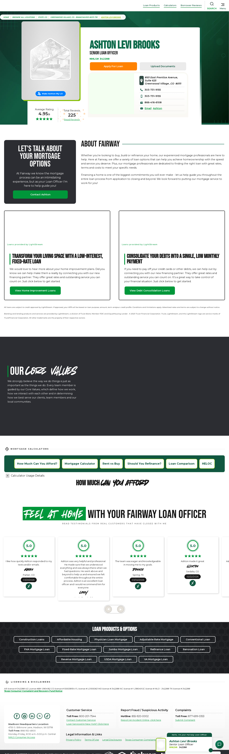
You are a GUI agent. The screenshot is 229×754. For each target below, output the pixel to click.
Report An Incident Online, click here (141, 720)
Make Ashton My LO (52, 93)
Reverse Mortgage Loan (76, 659)
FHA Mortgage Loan (37, 649)
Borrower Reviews (191, 5)
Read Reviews (72, 119)
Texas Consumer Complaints (140, 739)
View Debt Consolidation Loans (150, 290)
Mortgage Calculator (80, 463)
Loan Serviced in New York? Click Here (87, 724)
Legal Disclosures (112, 739)
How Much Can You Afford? (37, 463)
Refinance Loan (160, 649)
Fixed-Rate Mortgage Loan (79, 649)
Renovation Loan (194, 649)
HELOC (207, 463)
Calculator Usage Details (27, 475)
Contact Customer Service (81, 720)
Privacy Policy (73, 739)
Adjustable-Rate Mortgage (156, 639)
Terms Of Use (92, 739)
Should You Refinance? (144, 463)
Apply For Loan (113, 66)
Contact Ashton (40, 194)
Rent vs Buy (111, 463)
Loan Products (151, 5)
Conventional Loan (198, 639)
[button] (184, 742)
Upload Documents (163, 66)
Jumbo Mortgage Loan (123, 649)
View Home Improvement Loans (35, 290)
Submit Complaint (185, 720)
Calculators (170, 5)
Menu (223, 8)
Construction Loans (31, 639)
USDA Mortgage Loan (118, 659)
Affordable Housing (69, 639)
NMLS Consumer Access (21, 737)
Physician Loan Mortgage (111, 639)
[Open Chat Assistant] (219, 744)
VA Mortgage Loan (156, 659)
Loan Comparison (182, 463)
